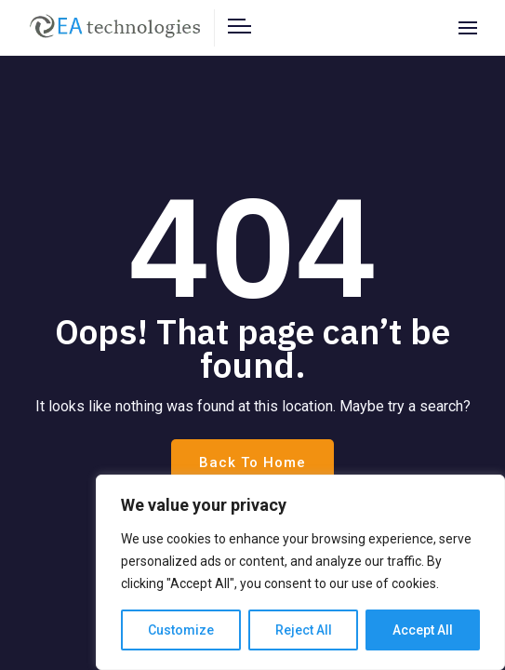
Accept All (422, 630)
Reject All (303, 630)
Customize (181, 630)
